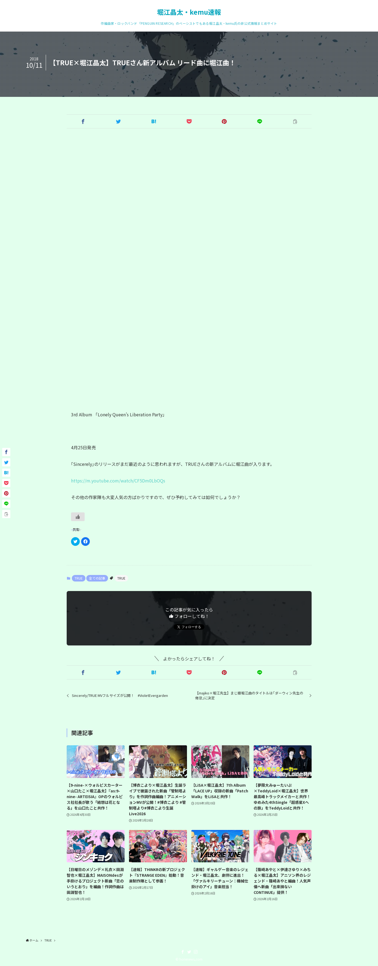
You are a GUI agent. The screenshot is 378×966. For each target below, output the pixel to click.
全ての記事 (97, 578)
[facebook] (182, 951)
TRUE (79, 578)
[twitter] (189, 951)
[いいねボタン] (78, 516)
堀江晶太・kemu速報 (189, 12)
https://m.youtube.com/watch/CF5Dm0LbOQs (118, 480)
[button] (83, 121)
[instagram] (195, 951)
